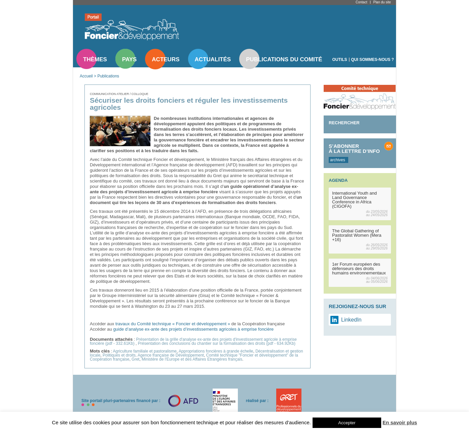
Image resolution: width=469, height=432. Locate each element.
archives (337, 160)
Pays (129, 59)
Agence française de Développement (171, 355)
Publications (108, 76)
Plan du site (382, 2)
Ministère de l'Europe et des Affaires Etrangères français (192, 359)
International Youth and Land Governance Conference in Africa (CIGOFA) (354, 200)
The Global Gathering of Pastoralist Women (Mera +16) (356, 235)
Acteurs (165, 59)
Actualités (213, 59)
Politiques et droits (119, 355)
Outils (339, 59)
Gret (135, 359)
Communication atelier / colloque (119, 94)
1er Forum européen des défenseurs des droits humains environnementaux (359, 268)
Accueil (86, 76)
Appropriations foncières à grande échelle (216, 351)
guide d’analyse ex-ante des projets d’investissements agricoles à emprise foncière (193, 329)
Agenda (338, 180)
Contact (361, 2)
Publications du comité (284, 59)
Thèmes (95, 59)
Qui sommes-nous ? (372, 59)
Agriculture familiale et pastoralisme (145, 351)
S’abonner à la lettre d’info (354, 148)
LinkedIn (351, 320)
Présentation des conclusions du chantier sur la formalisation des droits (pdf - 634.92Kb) (216, 343)
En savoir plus (400, 422)
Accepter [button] (346, 422)
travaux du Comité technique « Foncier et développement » (172, 323)
